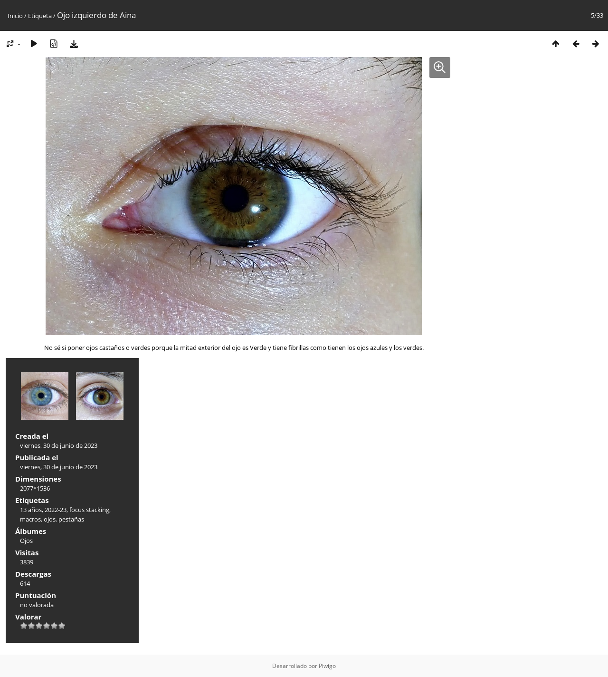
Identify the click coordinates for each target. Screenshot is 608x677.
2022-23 (55, 509)
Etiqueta (40, 15)
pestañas (71, 519)
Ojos (26, 540)
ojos (50, 519)
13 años (31, 509)
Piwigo (327, 666)
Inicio (15, 15)
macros (30, 519)
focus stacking (89, 509)
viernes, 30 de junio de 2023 (58, 445)
